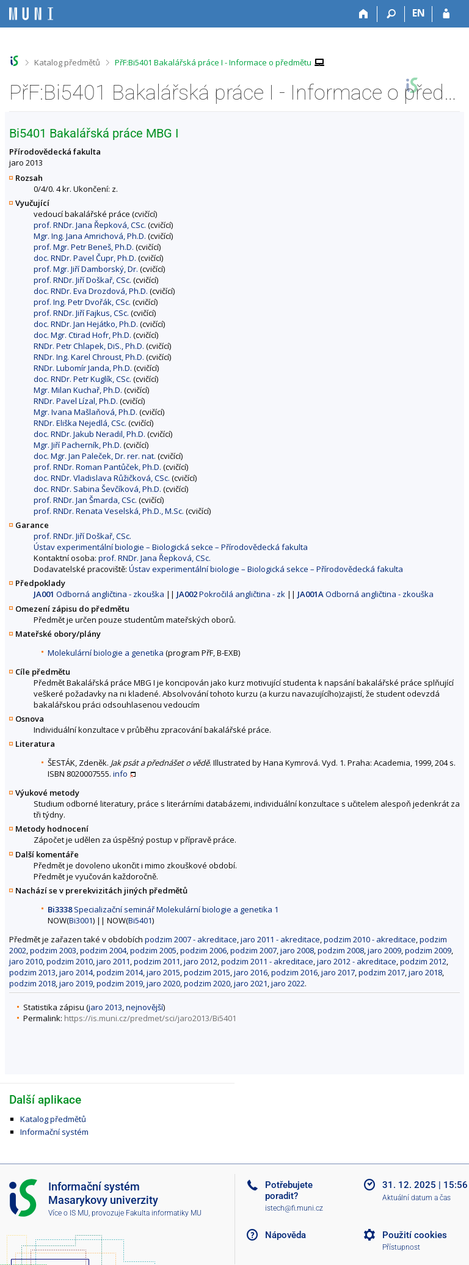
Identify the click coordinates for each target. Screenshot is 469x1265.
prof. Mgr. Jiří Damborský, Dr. (86, 268)
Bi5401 (140, 920)
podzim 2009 (428, 950)
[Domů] (363, 14)
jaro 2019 (76, 983)
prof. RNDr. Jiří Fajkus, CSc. (81, 312)
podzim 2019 (119, 983)
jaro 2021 (250, 983)
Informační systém (54, 1131)
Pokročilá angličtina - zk (230, 594)
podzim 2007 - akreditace (191, 939)
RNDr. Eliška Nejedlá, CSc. (80, 422)
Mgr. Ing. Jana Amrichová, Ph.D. (90, 235)
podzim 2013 (32, 972)
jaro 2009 (384, 950)
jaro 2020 (163, 983)
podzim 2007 (253, 950)
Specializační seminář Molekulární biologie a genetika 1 (163, 909)
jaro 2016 (250, 972)
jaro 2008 (297, 950)
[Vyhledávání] (391, 14)
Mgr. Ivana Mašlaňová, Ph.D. (85, 411)
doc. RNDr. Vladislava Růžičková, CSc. (102, 477)
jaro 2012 (200, 961)
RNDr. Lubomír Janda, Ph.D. (83, 367)
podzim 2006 (203, 950)
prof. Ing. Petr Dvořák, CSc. (82, 301)
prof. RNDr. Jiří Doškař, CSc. (82, 279)
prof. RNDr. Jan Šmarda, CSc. (85, 499)
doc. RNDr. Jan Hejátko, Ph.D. (86, 323)
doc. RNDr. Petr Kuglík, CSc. (82, 378)
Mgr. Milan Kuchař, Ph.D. (78, 389)
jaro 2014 (76, 972)
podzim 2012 (423, 961)
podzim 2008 (341, 950)
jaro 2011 (113, 961)
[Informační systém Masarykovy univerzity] (31, 14)
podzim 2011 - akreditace (267, 961)
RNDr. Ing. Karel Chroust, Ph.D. (89, 356)
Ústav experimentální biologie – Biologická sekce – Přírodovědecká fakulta (171, 546)
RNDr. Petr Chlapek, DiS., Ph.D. (89, 345)
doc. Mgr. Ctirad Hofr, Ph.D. (82, 334)
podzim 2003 (53, 950)
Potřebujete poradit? (289, 1190)
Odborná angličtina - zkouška (99, 594)
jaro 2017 (338, 972)
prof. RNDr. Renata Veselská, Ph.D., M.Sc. (109, 510)
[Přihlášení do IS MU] (446, 14)
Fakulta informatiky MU (164, 1213)
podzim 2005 (153, 950)
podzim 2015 (207, 972)
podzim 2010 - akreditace (370, 939)
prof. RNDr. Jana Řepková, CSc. (90, 224)
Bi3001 (81, 920)
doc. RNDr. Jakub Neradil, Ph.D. (89, 433)
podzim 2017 (381, 972)
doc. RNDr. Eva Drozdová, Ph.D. (91, 290)
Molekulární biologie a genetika (106, 652)
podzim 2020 (207, 983)
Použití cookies (414, 1235)
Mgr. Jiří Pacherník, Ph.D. (78, 444)
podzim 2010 (69, 961)
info (120, 773)
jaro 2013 (105, 1007)
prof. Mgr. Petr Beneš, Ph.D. (84, 246)
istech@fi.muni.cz (294, 1208)
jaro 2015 (163, 972)
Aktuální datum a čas (416, 1198)
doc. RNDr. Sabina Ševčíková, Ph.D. (97, 488)
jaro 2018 (425, 972)
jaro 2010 (26, 961)
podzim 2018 (32, 983)
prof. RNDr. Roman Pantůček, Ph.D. (97, 466)
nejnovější (144, 1007)
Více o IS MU (68, 1213)
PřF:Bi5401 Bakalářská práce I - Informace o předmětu (213, 62)
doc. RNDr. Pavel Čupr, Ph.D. (85, 257)
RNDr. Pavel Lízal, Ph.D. (76, 400)
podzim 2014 (119, 972)
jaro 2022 (288, 983)
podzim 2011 (157, 961)
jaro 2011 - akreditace (280, 939)
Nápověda (285, 1235)
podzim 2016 (294, 972)
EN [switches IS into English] (418, 13)
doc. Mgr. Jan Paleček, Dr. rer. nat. (95, 455)
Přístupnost (401, 1247)
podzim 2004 (103, 950)
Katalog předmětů (67, 62)
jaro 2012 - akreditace (356, 961)
